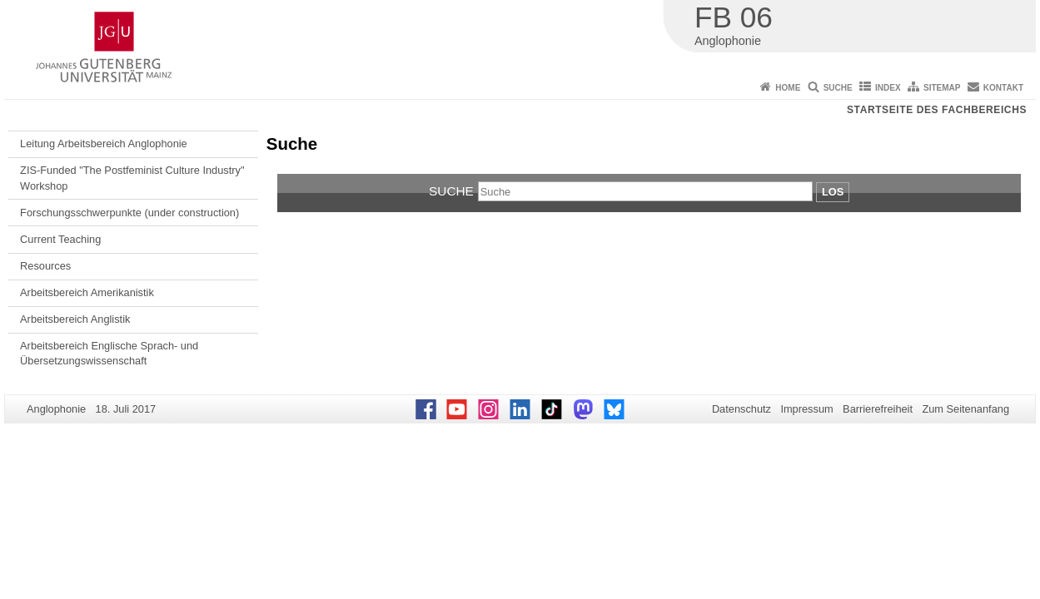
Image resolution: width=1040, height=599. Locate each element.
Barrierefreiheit (878, 409)
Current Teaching (60, 239)
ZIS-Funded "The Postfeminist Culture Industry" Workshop (132, 177)
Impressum (806, 409)
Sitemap (941, 87)
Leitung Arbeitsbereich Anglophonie (103, 143)
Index (888, 87)
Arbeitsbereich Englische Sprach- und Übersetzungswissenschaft (109, 353)
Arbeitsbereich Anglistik (75, 319)
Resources (45, 266)
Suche (838, 87)
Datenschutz (741, 409)
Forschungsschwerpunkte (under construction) (129, 212)
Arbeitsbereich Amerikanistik (87, 292)
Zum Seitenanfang (965, 409)
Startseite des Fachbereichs (937, 110)
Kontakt (1003, 87)
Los (832, 192)
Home (787, 87)
